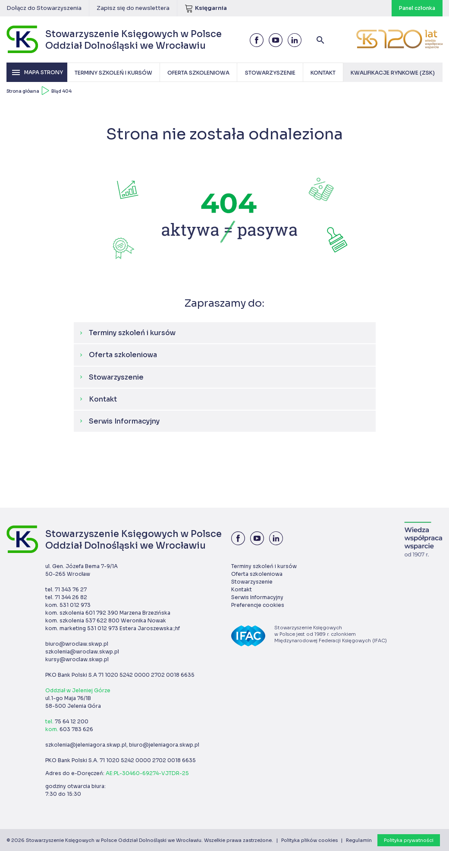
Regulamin (359, 840)
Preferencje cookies (257, 605)
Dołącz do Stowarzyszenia (44, 8)
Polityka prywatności (408, 840)
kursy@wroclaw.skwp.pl (77, 659)
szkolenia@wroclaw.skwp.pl (82, 651)
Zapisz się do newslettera (133, 8)
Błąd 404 (61, 91)
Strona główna (22, 91)
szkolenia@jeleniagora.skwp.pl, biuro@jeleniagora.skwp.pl (122, 744)
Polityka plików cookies (309, 840)
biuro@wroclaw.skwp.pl (76, 644)
